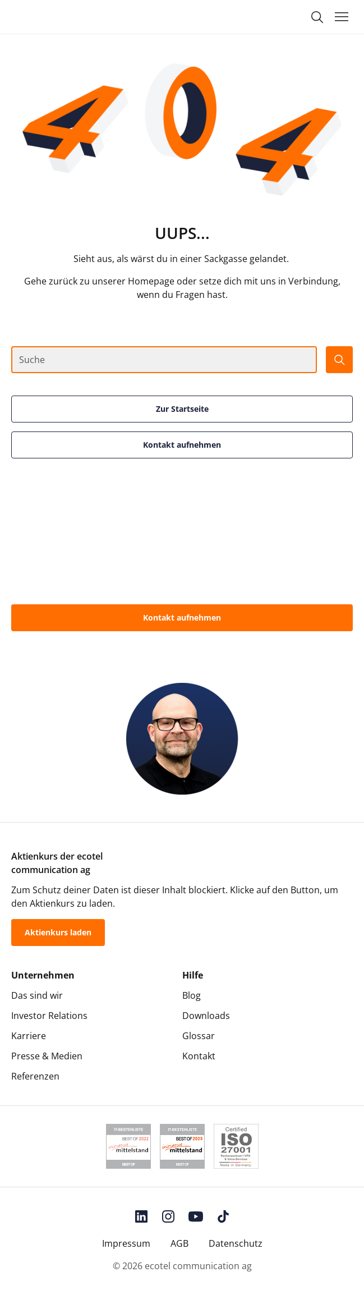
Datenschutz (235, 1243)
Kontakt (198, 1056)
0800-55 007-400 (182, 651)
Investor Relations (49, 1015)
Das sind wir (37, 995)
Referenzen (35, 1076)
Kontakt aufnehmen (182, 444)
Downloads (206, 1015)
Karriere (28, 1036)
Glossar (198, 1036)
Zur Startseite (182, 408)
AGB (179, 1243)
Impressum (126, 1243)
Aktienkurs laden (58, 932)
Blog (191, 995)
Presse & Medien (46, 1056)
